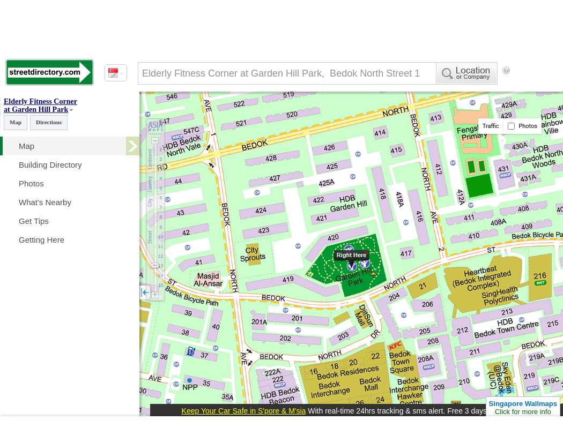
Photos (522, 126)
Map (15, 122)
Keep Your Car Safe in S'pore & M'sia (244, 411)
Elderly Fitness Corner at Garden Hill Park (40, 105)
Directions (49, 122)
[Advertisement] (182, 114)
